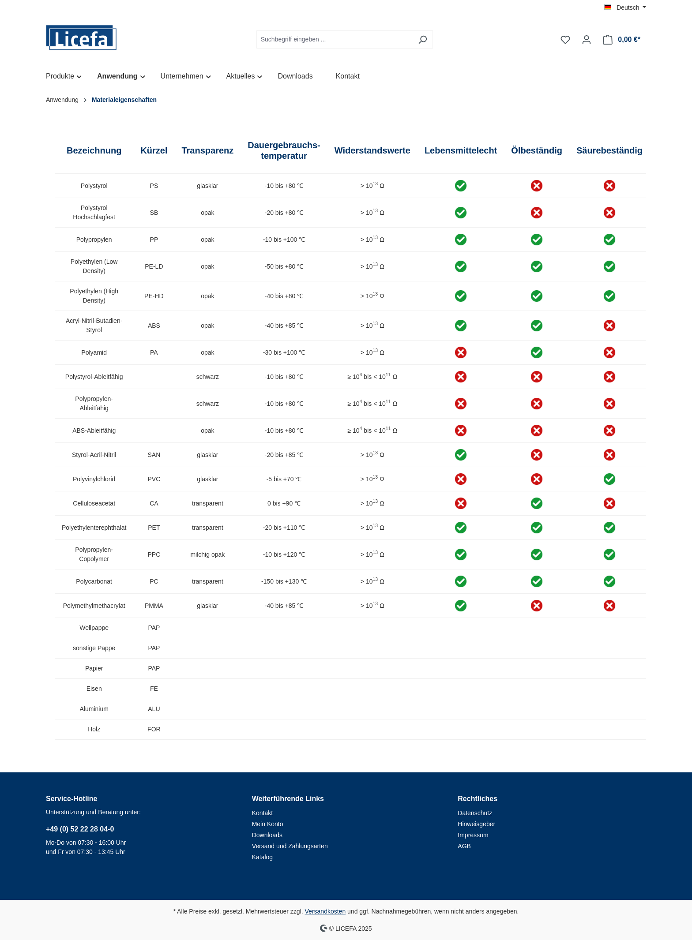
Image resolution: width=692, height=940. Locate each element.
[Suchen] (422, 39)
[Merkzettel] (565, 40)
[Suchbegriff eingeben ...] (334, 39)
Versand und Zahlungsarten (290, 846)
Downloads (267, 835)
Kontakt (262, 812)
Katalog (262, 857)
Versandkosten (325, 911)
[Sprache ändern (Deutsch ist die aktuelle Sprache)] (625, 7)
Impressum (473, 835)
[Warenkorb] (621, 40)
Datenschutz (475, 812)
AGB (464, 846)
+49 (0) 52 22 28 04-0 (80, 829)
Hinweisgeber (476, 824)
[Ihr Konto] (586, 40)
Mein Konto (267, 824)
